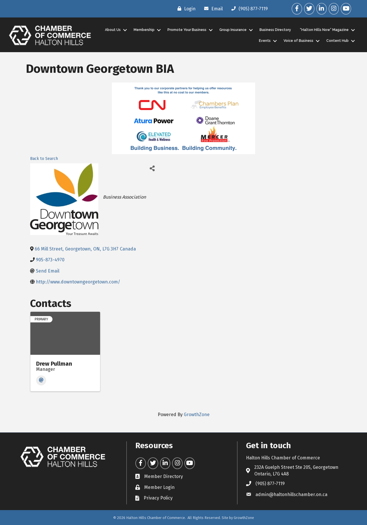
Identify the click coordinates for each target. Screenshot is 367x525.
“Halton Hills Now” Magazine (324, 30)
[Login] (185, 8)
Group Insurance (233, 30)
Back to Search (44, 158)
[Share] (152, 168)
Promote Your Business (186, 30)
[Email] (212, 8)
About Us (113, 30)
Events (265, 41)
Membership (144, 30)
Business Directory (275, 30)
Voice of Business (298, 41)
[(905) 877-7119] (248, 8)
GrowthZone (197, 414)
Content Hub (337, 41)
